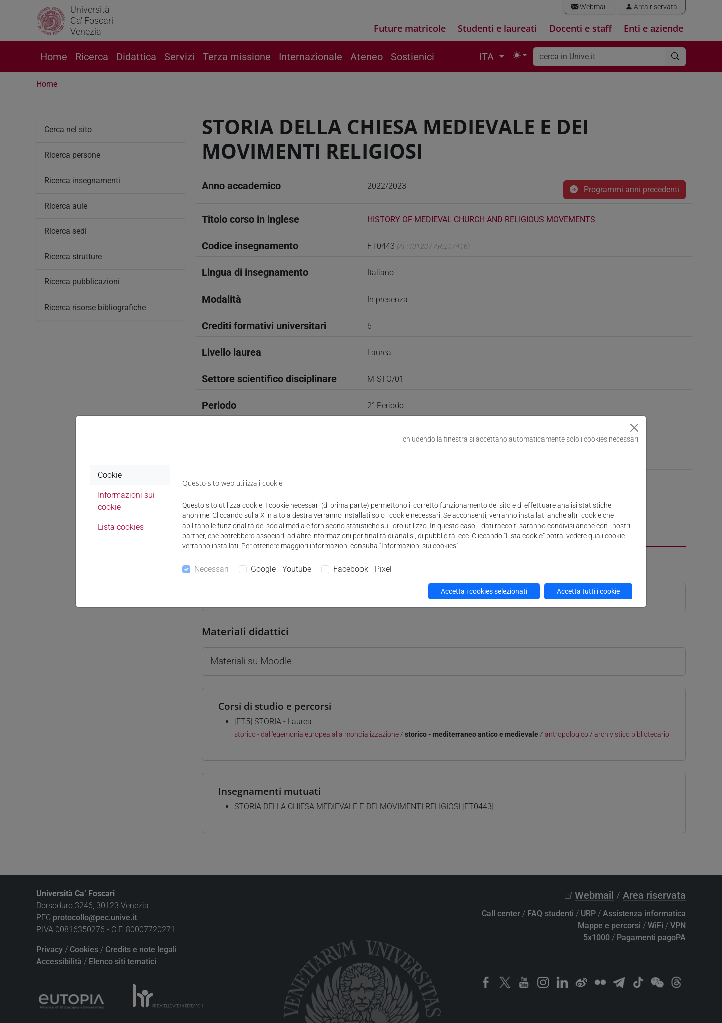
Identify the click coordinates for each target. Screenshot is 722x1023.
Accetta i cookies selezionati (484, 591)
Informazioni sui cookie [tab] (126, 501)
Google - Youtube (281, 569)
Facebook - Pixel (362, 569)
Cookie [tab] (110, 475)
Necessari (211, 569)
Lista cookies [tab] (121, 527)
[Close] (634, 428)
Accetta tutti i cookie (588, 591)
